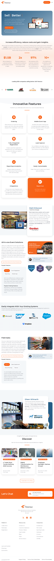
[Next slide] (52, 89)
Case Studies (22, 532)
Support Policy (22, 559)
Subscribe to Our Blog (27, 480)
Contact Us (21, 525)
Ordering (7, 270)
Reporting (7, 273)
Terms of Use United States (34, 559)
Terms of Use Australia (47, 559)
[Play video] (38, 23)
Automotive (4, 550)
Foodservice (40, 525)
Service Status (22, 538)
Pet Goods (39, 527)
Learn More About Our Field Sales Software (12, 356)
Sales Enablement (15, 364)
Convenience (40, 536)
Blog (20, 534)
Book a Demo (9, 27)
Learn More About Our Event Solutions (11, 262)
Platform (4, 522)
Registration (4, 530)
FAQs (20, 536)
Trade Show (4, 525)
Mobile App (14, 273)
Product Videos (23, 530)
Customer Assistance (24, 527)
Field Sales (4, 527)
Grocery (39, 534)
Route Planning (8, 367)
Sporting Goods (40, 530)
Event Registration (15, 270)
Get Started (46, 2)
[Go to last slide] (2, 89)
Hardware (39, 532)
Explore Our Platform (10, 31)
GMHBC (39, 538)
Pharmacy (4, 548)
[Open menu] (52, 2)
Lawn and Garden (5, 546)
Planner (16, 367)
